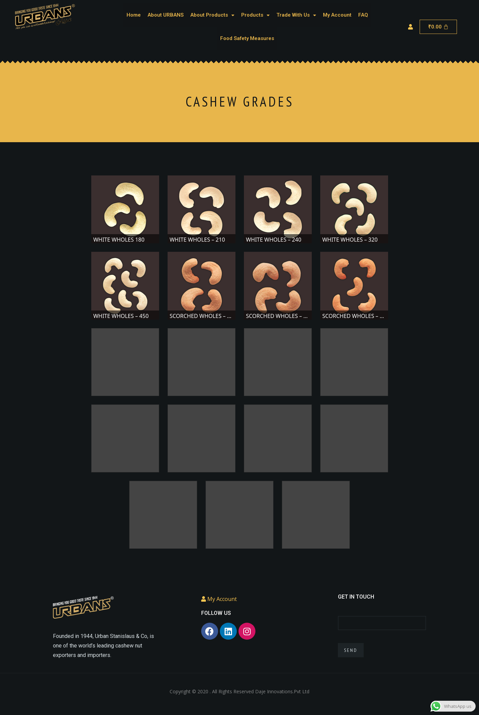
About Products (212, 15)
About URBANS (166, 15)
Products (255, 15)
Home (134, 15)
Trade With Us (296, 15)
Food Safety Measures (247, 38)
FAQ (363, 15)
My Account (337, 15)
